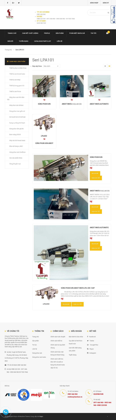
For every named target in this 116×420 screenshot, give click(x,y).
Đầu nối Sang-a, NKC (16, 146)
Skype (90, 349)
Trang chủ (35, 336)
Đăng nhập (94, 3)
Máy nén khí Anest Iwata (17, 140)
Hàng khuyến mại (15, 164)
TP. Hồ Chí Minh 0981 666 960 (15, 365)
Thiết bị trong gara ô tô (16, 85)
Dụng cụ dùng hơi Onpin (17, 123)
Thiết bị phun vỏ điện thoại (17, 68)
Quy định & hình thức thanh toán (75, 342)
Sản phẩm (35, 341)
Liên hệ (59, 41)
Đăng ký (106, 3)
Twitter (90, 341)
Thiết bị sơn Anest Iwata (17, 74)
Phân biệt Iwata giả (77, 33)
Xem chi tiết (96, 178)
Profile (47, 33)
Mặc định (51, 66)
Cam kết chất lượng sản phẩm (75, 349)
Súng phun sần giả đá (16, 128)
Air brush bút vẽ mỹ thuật (17, 117)
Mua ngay (95, 173)
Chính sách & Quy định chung (58, 346)
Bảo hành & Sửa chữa (76, 336)
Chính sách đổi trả (56, 341)
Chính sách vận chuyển (58, 336)
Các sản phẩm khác (15, 158)
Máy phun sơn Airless (16, 105)
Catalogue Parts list (42, 41)
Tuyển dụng (23, 41)
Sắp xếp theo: (37, 66)
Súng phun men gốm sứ (17, 111)
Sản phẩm (60, 33)
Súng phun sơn (37, 353)
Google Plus (92, 345)
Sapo (41, 416)
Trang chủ (12, 33)
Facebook (91, 336)
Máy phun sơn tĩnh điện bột (15, 98)
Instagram (91, 353)
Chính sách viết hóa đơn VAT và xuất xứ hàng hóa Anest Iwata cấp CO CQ (58, 363)
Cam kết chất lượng (30, 33)
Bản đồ (10, 41)
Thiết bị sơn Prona (15, 91)
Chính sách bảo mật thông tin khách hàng (57, 353)
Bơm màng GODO (15, 134)
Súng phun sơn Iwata (39, 357)
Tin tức (93, 33)
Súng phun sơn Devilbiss (17, 152)
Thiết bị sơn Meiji (14, 80)
